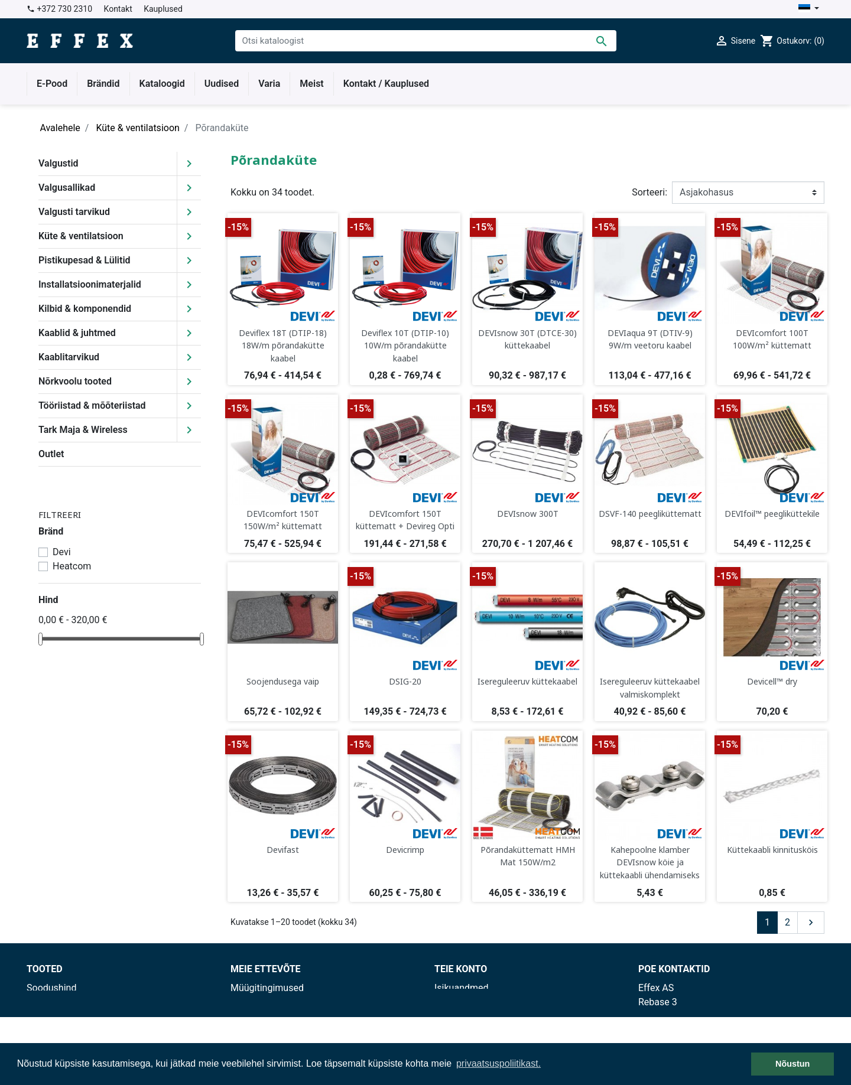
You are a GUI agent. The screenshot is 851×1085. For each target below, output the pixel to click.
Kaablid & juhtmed (77, 332)
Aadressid (455, 1030)
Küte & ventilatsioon (81, 236)
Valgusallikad (66, 187)
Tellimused (457, 1002)
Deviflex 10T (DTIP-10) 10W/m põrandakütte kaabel (405, 345)
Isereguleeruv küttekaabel (527, 681)
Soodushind (51, 987)
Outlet (51, 454)
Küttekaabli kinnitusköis (772, 849)
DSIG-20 (405, 681)
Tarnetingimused (265, 1002)
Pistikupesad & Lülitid (84, 260)
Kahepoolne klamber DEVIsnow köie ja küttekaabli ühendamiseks (650, 862)
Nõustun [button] (792, 1063)
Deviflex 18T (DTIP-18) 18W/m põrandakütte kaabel (283, 345)
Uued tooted (52, 1002)
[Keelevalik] (808, 9)
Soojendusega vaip (282, 681)
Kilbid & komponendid (84, 308)
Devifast (283, 849)
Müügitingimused (267, 987)
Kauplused (163, 9)
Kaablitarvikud (68, 357)
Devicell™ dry (772, 681)
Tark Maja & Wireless (83, 429)
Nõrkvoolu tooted (75, 381)
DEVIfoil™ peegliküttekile (772, 513)
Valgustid (58, 163)
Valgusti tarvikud (74, 211)
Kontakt (118, 9)
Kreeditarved (461, 1016)
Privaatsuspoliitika (269, 1016)
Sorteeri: (649, 192)
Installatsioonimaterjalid (89, 284)
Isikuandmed (461, 987)
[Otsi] (425, 40)
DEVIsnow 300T (527, 513)
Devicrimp (405, 849)
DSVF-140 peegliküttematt (650, 513)
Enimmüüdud (54, 1016)
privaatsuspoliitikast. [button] (498, 1063)
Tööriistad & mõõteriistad (92, 405)
